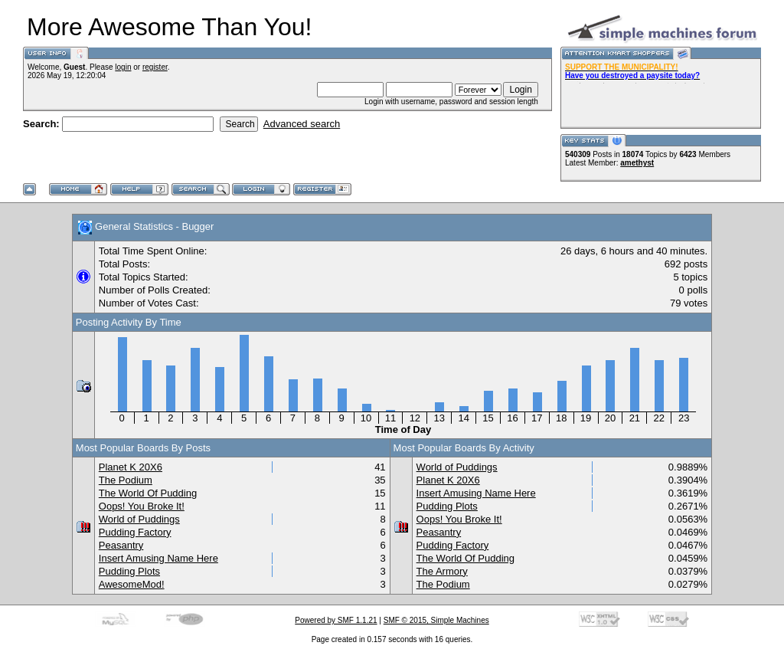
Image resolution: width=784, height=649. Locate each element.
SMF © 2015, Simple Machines (436, 620)
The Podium (125, 480)
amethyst (637, 163)
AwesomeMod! (132, 584)
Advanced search (301, 123)
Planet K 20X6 (130, 467)
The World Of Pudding (148, 493)
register (155, 67)
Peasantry (121, 545)
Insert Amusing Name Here (158, 558)
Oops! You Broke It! (142, 506)
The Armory (442, 571)
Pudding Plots (129, 571)
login (123, 67)
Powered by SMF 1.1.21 (336, 620)
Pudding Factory (135, 532)
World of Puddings (139, 519)
